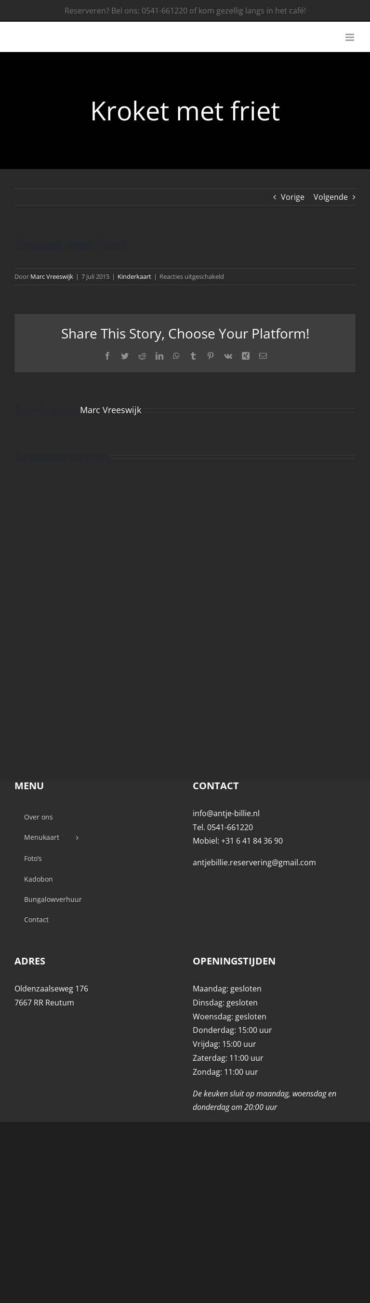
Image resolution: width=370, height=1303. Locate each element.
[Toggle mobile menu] (350, 37)
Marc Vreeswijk (51, 276)
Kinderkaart (134, 276)
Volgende (331, 197)
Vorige (292, 197)
